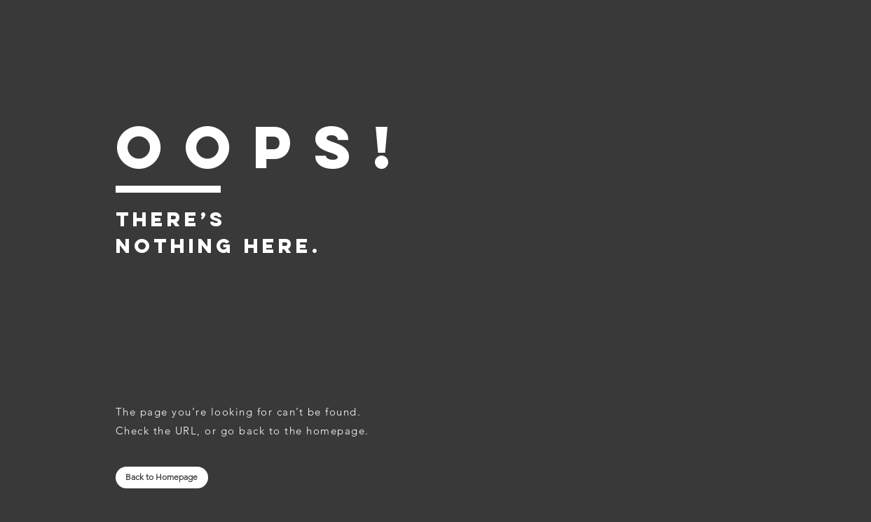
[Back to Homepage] (162, 477)
